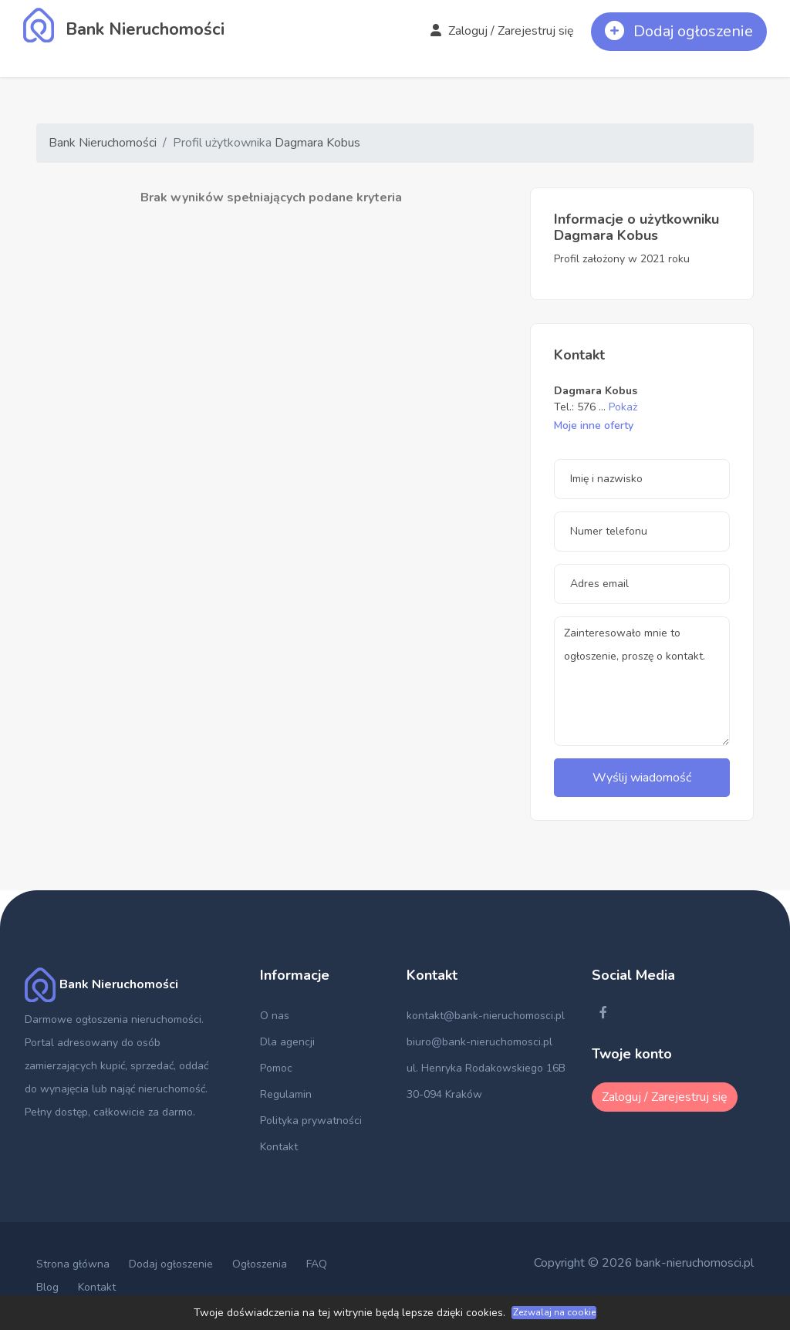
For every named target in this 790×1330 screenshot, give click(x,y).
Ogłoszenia (259, 1264)
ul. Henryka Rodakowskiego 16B (486, 1068)
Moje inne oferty (593, 425)
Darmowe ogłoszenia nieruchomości (113, 1019)
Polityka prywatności (311, 1120)
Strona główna (73, 1264)
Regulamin (286, 1094)
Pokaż (623, 407)
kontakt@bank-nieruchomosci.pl (486, 1015)
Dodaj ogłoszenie (171, 1264)
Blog (47, 1287)
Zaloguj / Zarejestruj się (502, 30)
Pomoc (276, 1068)
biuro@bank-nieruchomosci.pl (479, 1042)
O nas (274, 1015)
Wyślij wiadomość (641, 777)
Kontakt (279, 1146)
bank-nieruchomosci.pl (695, 1262)
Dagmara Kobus (317, 142)
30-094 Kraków (444, 1094)
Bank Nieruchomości (103, 142)
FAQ (316, 1264)
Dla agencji (287, 1042)
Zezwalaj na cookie (554, 1312)
